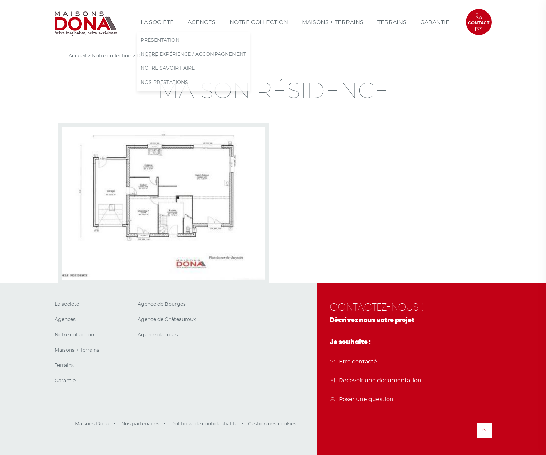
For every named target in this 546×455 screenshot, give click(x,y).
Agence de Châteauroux (167, 319)
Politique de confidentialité (204, 424)
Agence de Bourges (162, 304)
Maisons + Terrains (333, 22)
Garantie (435, 22)
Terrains (391, 22)
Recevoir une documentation (375, 380)
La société (157, 22)
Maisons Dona (92, 424)
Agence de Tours (158, 334)
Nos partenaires (140, 424)
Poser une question (361, 399)
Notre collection (258, 22)
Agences (202, 22)
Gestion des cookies (272, 424)
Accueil (77, 56)
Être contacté (353, 361)
